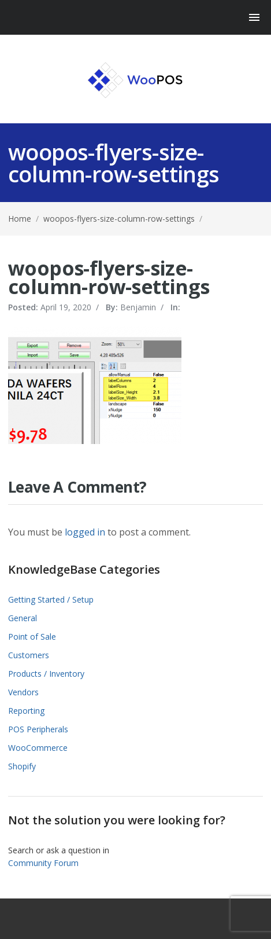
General (22, 617)
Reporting (26, 710)
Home (19, 218)
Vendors (23, 692)
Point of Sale (32, 636)
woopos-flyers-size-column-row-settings (119, 218)
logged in (85, 532)
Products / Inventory (46, 673)
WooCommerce (38, 747)
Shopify (22, 766)
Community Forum (43, 862)
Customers (28, 655)
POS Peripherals (38, 729)
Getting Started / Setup (51, 599)
